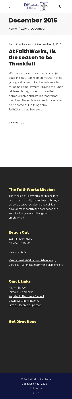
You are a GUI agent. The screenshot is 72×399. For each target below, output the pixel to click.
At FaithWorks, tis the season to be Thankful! (32, 57)
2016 (24, 28)
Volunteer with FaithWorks (24, 300)
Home (13, 28)
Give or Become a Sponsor (25, 305)
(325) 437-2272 (17, 251)
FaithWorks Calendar (21, 292)
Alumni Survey (17, 287)
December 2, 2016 (49, 44)
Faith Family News (21, 44)
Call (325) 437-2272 (34, 384)
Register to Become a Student (26, 296)
